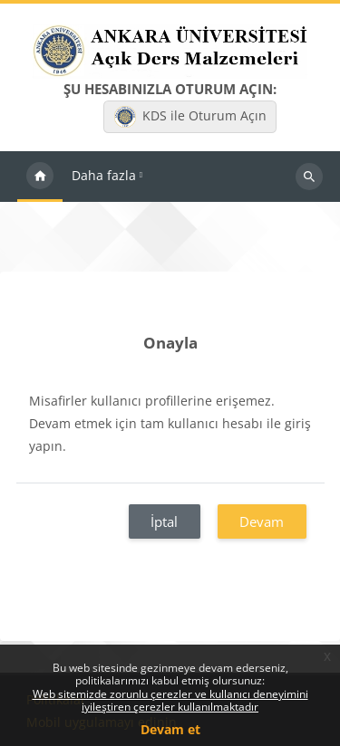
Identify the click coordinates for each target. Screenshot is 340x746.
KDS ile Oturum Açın (190, 117)
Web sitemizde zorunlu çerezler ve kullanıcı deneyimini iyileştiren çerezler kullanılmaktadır (170, 700)
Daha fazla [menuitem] (104, 175)
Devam (261, 521)
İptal (164, 521)
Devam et (170, 729)
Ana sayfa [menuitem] (40, 176)
